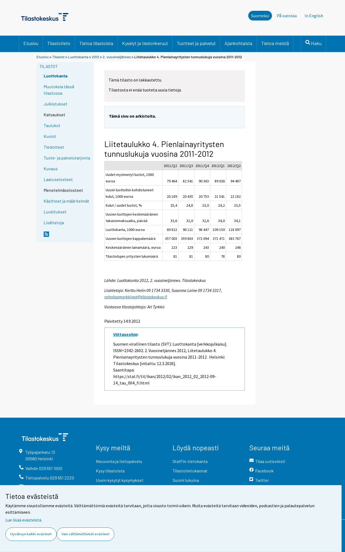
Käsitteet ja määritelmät (66, 200)
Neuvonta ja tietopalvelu (119, 461)
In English (315, 15)
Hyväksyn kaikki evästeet (30, 533)
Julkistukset (55, 103)
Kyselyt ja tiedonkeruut (145, 43)
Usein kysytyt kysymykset (119, 480)
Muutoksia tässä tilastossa (59, 90)
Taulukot (52, 125)
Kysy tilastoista (110, 470)
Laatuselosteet (58, 179)
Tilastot (58, 56)
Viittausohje (125, 334)
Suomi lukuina (185, 480)
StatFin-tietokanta (190, 461)
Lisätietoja (54, 222)
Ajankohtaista (238, 43)
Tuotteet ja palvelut (196, 43)
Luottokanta (78, 56)
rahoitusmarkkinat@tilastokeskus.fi (135, 296)
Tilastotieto (58, 43)
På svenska (288, 15)
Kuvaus (51, 168)
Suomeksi (260, 15)
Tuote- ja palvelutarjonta (67, 157)
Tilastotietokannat (190, 470)
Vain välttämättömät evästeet (85, 533)
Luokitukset (55, 211)
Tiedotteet (54, 146)
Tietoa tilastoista (96, 43)
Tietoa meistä (275, 43)
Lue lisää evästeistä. (23, 520)
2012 (95, 56)
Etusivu (30, 43)
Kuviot (50, 136)
